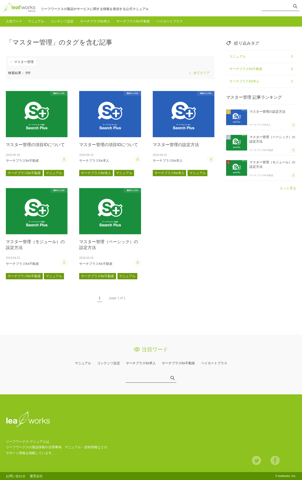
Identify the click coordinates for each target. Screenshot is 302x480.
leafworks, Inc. (287, 476)
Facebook (275, 460)
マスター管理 (24, 62)
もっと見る (288, 188)
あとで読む (67, 158)
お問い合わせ (15, 476)
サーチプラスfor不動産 (133, 21)
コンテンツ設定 (62, 21)
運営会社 (36, 476)
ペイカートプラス (169, 21)
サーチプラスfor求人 (95, 21)
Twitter (256, 460)
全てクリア (201, 73)
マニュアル (36, 21)
